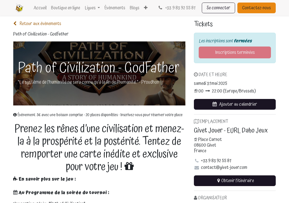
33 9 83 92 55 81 (176, 8)
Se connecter (218, 8)
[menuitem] (40, 8)
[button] (235, 104)
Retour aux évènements (37, 23)
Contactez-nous (256, 8)
